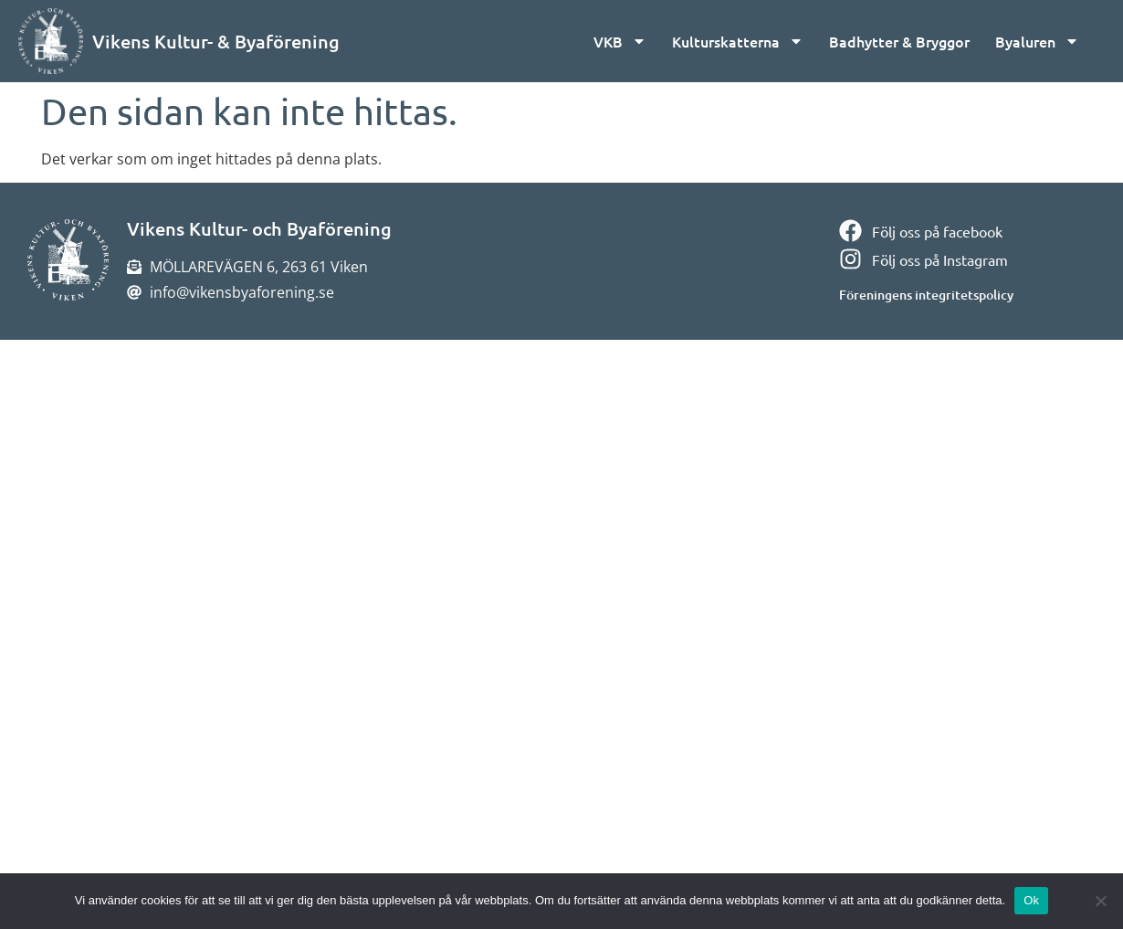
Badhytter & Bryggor (899, 41)
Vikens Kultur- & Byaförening (216, 41)
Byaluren (1037, 41)
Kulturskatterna (737, 41)
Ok (1031, 900)
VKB (619, 41)
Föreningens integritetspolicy (926, 294)
